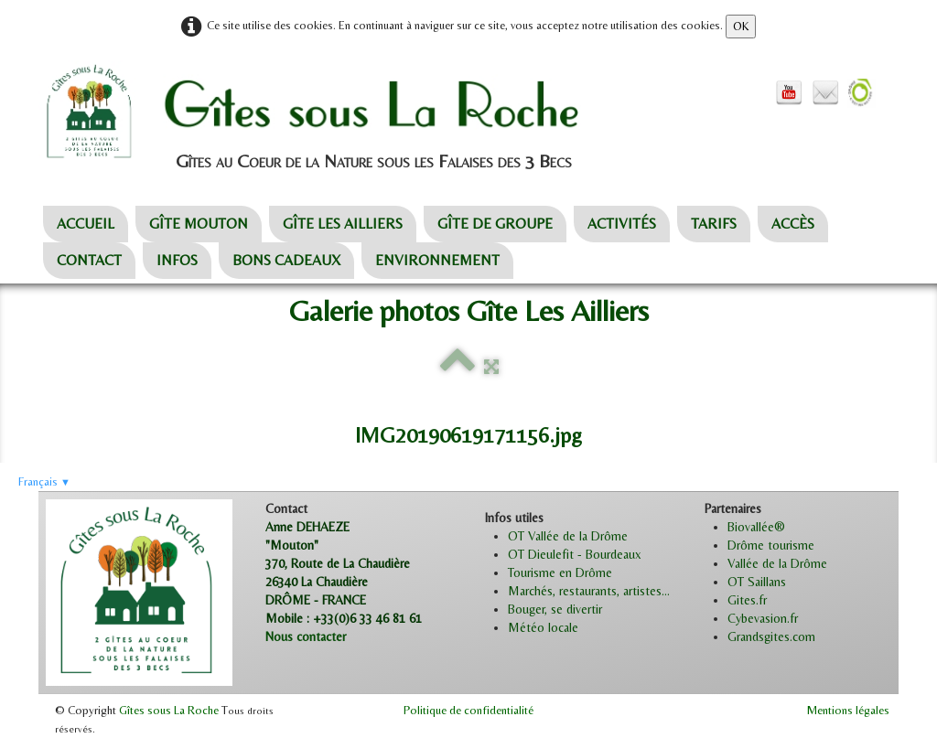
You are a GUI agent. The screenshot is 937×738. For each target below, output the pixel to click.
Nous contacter (305, 636)
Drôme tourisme (770, 545)
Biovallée (750, 526)
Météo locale (543, 627)
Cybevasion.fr (762, 618)
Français (44, 481)
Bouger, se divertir (555, 609)
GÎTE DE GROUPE (495, 223)
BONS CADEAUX (286, 260)
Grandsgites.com (771, 636)
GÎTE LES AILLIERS (343, 223)
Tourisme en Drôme (560, 572)
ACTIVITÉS (621, 223)
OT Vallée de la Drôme (568, 536)
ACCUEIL (85, 223)
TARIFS (714, 223)
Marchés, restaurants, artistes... (589, 590)
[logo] (350, 112)
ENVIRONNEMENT (437, 260)
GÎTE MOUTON (198, 223)
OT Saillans (756, 581)
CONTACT (89, 260)
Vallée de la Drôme (777, 563)
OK (741, 26)
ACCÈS (792, 223)
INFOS (177, 260)
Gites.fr (747, 600)
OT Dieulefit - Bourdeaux (574, 554)
